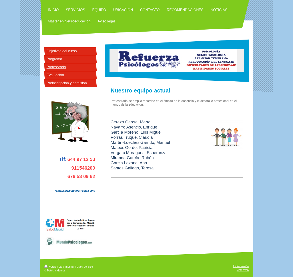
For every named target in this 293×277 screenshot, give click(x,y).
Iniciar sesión (241, 266)
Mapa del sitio (84, 266)
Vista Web (243, 270)
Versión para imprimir (59, 266)
